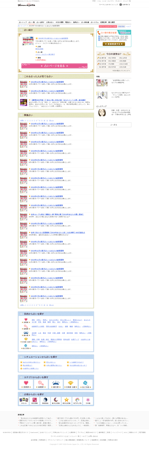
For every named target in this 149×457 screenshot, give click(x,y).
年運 (49, 333)
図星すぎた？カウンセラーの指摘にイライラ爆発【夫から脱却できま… (45, 420)
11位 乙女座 (124, 64)
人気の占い (50, 22)
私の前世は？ (27, 365)
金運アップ (75, 339)
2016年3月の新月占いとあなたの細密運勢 (47, 205)
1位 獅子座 (102, 58)
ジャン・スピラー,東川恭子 (45, 54)
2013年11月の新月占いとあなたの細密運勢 (47, 91)
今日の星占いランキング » (121, 70)
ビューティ (111, 1)
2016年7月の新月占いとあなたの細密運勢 (47, 169)
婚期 (66, 326)
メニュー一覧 (127, 1)
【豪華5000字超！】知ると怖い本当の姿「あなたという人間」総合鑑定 (58, 100)
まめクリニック (45, 432)
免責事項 (94, 440)
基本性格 (70, 333)
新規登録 (121, 26)
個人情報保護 (70, 440)
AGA (125, 432)
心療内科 (72, 432)
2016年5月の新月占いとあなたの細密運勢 (47, 187)
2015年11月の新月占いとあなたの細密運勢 (47, 260)
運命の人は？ (77, 320)
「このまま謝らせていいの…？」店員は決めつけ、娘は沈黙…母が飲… (82, 420)
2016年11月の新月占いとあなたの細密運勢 (47, 133)
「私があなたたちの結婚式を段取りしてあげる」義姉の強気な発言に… (45, 418)
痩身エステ (133, 432)
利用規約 (42, 440)
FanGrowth (34, 432)
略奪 (49, 322)
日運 (63, 333)
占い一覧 (32, 22)
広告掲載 (103, 440)
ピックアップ (101, 106)
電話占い (68, 22)
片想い (39, 320)
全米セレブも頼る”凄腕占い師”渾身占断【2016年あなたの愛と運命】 (57, 214)
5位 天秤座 (112, 58)
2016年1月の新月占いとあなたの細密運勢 (47, 242)
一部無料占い (74, 322)
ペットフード (117, 432)
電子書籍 (142, 432)
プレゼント (118, 1)
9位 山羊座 (123, 58)
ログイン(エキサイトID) (108, 26)
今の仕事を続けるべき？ (78, 365)
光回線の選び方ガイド (20, 432)
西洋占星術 (39, 49)
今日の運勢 (60, 22)
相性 (33, 320)
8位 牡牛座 (112, 67)
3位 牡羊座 (102, 64)
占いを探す (40, 22)
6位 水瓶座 (112, 61)
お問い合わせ (93, 436)
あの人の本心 (54, 320)
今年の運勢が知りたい (54, 365)
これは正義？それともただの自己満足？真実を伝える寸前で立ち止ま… (45, 425)
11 (47, 120)
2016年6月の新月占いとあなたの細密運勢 (47, 178)
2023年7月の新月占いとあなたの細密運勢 (53, 38)
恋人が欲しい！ (65, 320)
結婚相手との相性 (38, 326)
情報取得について (83, 440)
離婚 (71, 326)
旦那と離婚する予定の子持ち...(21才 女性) (114, 36)
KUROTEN (7, 432)
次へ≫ (51, 120)
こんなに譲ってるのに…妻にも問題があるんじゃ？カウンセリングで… (120, 418)
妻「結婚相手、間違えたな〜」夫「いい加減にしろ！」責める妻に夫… (120, 425)
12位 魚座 (123, 67)
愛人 (54, 322)
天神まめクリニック (60, 432)
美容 (108, 432)
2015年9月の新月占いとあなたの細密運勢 (47, 278)
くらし (99, 1)
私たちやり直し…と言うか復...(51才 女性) (114, 38)
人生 (39, 333)
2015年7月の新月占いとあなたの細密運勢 (47, 296)
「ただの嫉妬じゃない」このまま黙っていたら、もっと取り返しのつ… (120, 423)
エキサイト (126, 4)
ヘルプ (128, 26)
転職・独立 (45, 339)
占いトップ (23, 22)
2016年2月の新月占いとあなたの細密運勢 (47, 223)
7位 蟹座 (111, 64)
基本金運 (66, 339)
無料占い (76, 22)
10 (44, 120)
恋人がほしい (51, 362)
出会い (61, 326)
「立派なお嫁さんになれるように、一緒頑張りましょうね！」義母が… (82, 425)
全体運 (34, 333)
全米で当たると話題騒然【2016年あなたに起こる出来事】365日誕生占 (58, 233)
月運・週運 (56, 333)
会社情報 (34, 440)
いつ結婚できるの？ (77, 362)
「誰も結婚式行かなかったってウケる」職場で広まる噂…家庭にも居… (82, 423)
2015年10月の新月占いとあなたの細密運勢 (47, 269)
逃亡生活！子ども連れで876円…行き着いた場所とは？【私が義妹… (81, 418)
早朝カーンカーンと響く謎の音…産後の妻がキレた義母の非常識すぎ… (45, 423)
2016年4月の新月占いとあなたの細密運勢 (47, 196)
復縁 (44, 322)
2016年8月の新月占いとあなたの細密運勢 (47, 160)
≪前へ (22, 120)
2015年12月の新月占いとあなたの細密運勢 (47, 251)
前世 (76, 333)
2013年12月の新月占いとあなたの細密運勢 (47, 82)
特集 (98, 76)
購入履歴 (111, 22)
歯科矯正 (102, 432)
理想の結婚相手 (51, 326)
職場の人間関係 (56, 339)
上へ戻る (113, 125)
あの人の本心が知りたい (31, 362)
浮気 (39, 322)
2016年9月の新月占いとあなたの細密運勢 (47, 151)
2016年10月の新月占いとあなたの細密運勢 (47, 142)
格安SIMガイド (91, 432)
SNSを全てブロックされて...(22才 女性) (113, 40)
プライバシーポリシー (55, 440)
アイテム (81, 432)
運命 (44, 333)
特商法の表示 (113, 440)
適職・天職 (36, 339)
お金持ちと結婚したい (31, 368)
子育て (94, 1)
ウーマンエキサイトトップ (108, 4)
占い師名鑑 (85, 22)
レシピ (104, 1)
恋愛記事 (103, 22)
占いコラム (95, 22)
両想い (45, 320)
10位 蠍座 (123, 61)
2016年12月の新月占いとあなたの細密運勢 (47, 124)
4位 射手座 (102, 67)
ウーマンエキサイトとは (59, 436)
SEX (58, 322)
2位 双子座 (102, 61)
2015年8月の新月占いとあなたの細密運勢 (47, 287)
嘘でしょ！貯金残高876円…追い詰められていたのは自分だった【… (119, 420)
